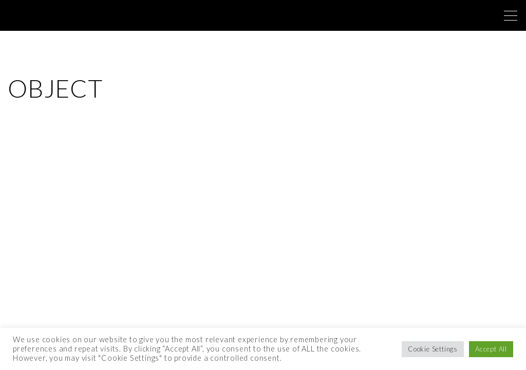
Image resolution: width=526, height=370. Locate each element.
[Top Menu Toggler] (510, 15)
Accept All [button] (491, 349)
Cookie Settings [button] (433, 349)
